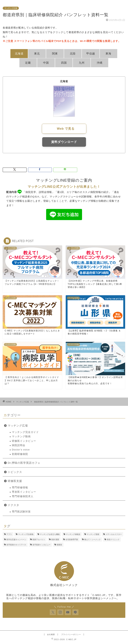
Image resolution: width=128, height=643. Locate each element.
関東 (55, 53)
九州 (82, 62)
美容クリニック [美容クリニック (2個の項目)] (113, 540)
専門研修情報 (20, 487)
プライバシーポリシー (71, 634)
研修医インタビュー (24, 441)
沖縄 (100, 62)
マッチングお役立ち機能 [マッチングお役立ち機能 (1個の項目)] (50, 534)
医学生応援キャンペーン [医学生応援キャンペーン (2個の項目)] (16, 540)
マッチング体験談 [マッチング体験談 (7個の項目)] (73, 534)
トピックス (15, 471)
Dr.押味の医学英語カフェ (24, 462)
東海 (108, 53)
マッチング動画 (21, 436)
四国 (64, 62)
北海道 (19, 53)
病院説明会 (18, 445)
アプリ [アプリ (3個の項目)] (9, 534)
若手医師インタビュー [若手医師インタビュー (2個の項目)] (41, 545)
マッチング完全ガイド (25, 432)
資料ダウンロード (64, 142)
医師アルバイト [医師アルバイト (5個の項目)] (38, 540)
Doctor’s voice (21, 449)
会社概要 (51, 634)
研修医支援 (15, 480)
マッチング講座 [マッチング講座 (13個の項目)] (93, 534)
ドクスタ (13, 505)
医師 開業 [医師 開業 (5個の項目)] (55, 540)
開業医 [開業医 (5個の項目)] (59, 545)
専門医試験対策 (21, 511)
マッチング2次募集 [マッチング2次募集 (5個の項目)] (26, 534)
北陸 (73, 53)
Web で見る (66, 128)
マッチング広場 (10, 8)
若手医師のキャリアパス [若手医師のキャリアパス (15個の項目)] (16, 545)
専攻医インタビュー (24, 492)
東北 (37, 53)
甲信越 (90, 53)
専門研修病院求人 (22, 496)
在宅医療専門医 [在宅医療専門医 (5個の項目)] (72, 540)
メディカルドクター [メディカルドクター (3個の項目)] (114, 534)
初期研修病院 (20, 454)
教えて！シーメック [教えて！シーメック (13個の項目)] (92, 540)
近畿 (28, 62)
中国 (46, 62)
